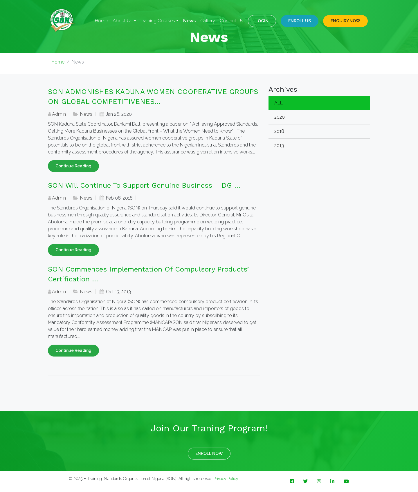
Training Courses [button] (158, 20)
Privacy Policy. (226, 478)
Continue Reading (73, 166)
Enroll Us (299, 21)
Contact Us (231, 20)
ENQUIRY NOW (345, 21)
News (189, 20)
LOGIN (262, 21)
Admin (59, 114)
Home (101, 20)
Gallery (207, 20)
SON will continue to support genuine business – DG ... (144, 185)
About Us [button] (123, 20)
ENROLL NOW (209, 453)
